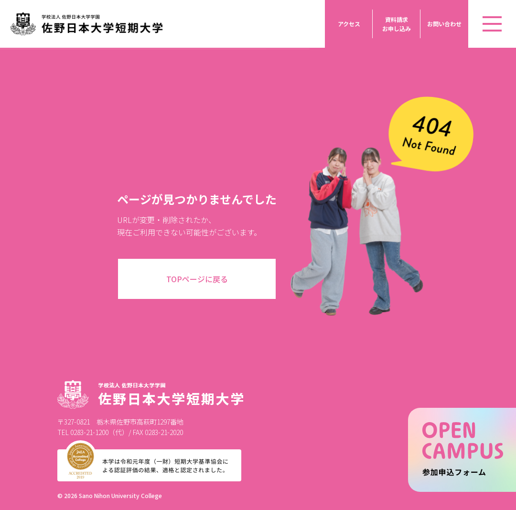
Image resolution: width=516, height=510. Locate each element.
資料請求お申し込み (396, 23)
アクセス (349, 24)
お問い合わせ (444, 24)
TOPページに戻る (197, 279)
